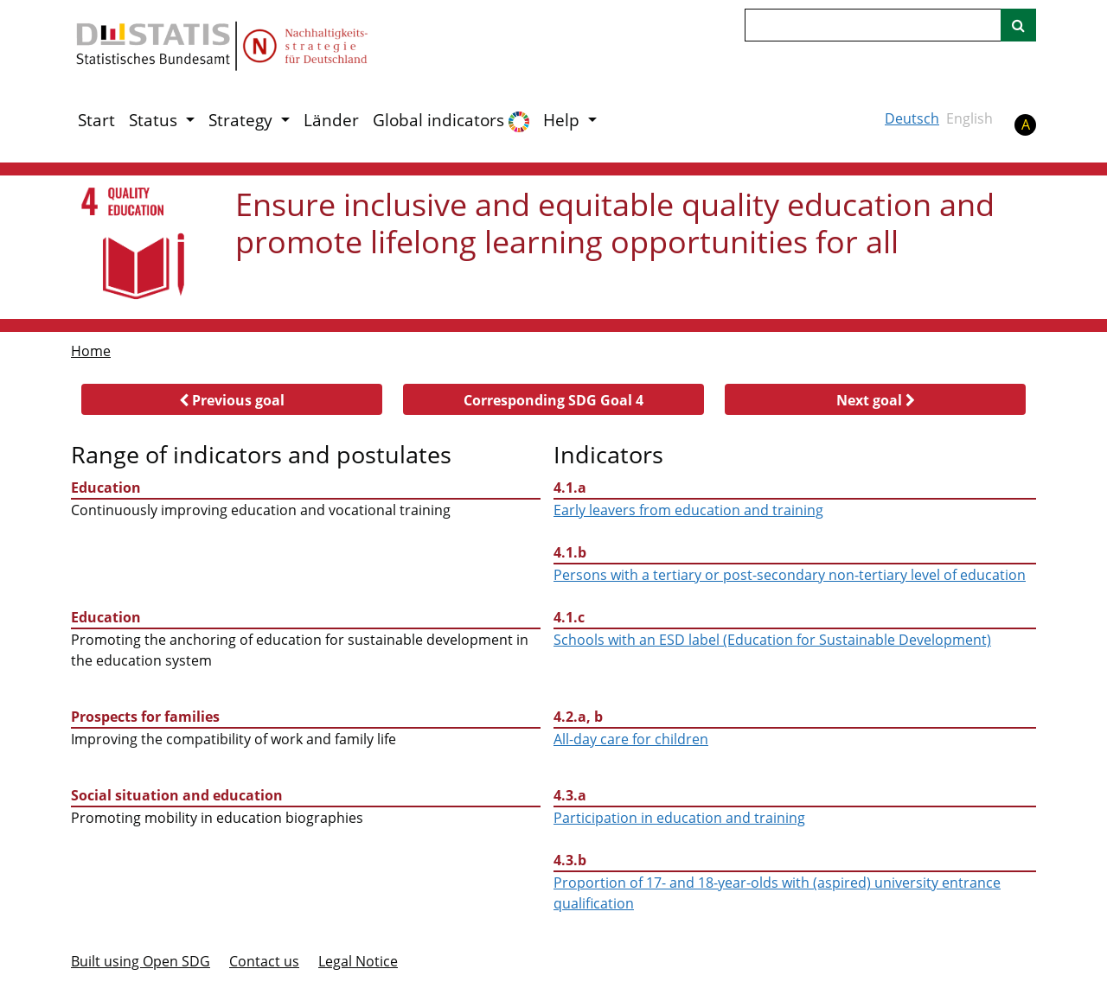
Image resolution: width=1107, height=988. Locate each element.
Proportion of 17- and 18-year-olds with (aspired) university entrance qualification (777, 893)
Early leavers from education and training (688, 509)
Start (96, 120)
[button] (231, 399)
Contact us (264, 961)
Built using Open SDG (140, 961)
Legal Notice (358, 961)
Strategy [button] (242, 120)
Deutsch (912, 118)
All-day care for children (631, 739)
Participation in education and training (679, 817)
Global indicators (451, 120)
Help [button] (563, 120)
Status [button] (155, 120)
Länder (331, 120)
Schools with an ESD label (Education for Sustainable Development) (772, 639)
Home (91, 350)
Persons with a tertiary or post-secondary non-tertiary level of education (790, 574)
